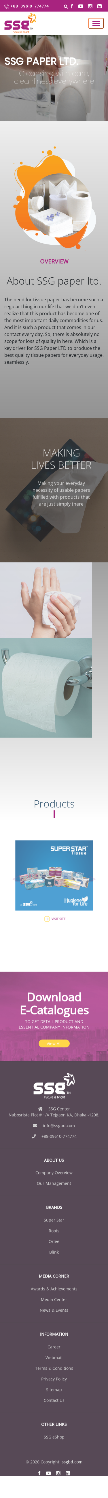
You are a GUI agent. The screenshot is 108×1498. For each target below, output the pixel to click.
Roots (54, 1248)
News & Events (54, 1327)
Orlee (54, 1258)
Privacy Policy (54, 1396)
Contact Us (54, 1417)
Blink (54, 1269)
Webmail (54, 1375)
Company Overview (54, 1190)
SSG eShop (54, 1454)
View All (54, 1060)
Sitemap (54, 1407)
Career (54, 1364)
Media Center (54, 1316)
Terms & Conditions (54, 1385)
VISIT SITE (54, 909)
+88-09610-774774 (26, 6)
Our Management (54, 1200)
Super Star (54, 1237)
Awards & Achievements (54, 1306)
